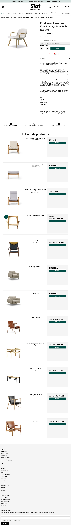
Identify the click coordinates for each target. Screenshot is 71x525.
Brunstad (3, 482)
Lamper (21, 13)
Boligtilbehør (12, 13)
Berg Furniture (4, 478)
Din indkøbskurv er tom (60, 7)
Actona (2, 472)
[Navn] (35, 515)
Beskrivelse (43, 58)
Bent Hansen (4, 476)
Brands (37, 13)
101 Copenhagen (4, 470)
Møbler (3, 13)
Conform (3, 487)
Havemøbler (29, 13)
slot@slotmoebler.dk (9, 459)
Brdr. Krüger (3, 480)
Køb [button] (57, 48)
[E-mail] (35, 518)
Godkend (5, 523)
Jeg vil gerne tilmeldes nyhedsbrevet (14, 520)
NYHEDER (44, 13)
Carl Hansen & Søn (5, 485)
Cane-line (3, 483)
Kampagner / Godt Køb (53, 13)
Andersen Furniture (5, 474)
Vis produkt (57, 142)
